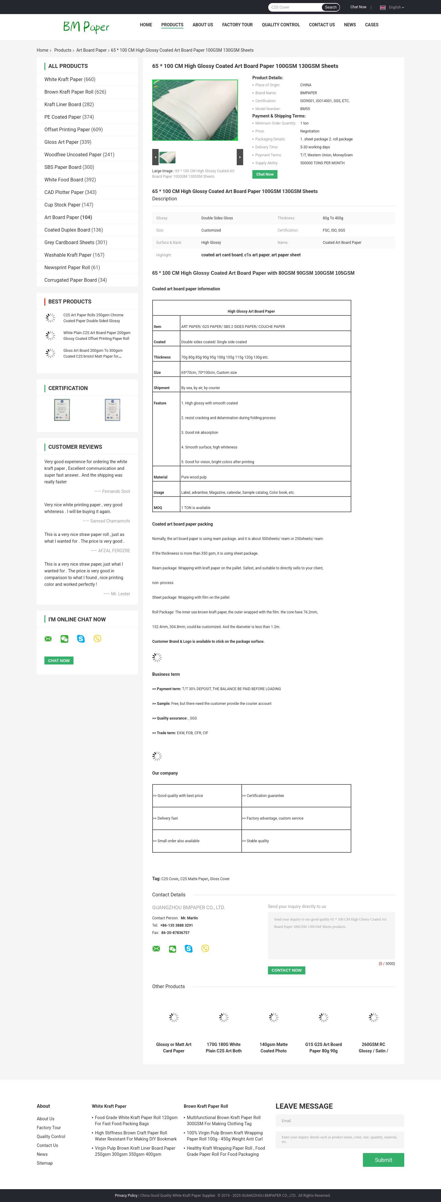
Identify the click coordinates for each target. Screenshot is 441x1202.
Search (331, 7)
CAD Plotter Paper (64, 192)
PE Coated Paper (62, 117)
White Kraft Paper (63, 79)
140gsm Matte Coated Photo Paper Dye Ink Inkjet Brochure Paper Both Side (273, 1048)
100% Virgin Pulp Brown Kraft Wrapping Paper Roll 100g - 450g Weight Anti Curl (225, 1135)
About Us (203, 24)
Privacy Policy (126, 1195)
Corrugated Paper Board (70, 280)
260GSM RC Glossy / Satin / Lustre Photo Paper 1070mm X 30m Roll (373, 1048)
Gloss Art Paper (61, 142)
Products (172, 24)
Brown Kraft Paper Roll (68, 92)
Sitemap (45, 1163)
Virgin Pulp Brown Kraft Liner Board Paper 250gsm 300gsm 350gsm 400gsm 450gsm (135, 1152)
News (350, 24)
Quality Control (281, 24)
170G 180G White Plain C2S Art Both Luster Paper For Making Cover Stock (224, 1048)
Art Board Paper (91, 50)
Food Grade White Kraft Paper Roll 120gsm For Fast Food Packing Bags (136, 1120)
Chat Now (358, 7)
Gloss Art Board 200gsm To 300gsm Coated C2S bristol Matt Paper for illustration (93, 356)
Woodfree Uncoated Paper (73, 155)
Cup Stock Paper (62, 205)
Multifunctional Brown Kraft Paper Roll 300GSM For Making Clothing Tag (224, 1120)
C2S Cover (169, 879)
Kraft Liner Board (62, 104)
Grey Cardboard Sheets (69, 242)
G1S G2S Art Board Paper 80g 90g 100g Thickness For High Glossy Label (323, 1048)
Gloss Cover (220, 879)
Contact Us (322, 24)
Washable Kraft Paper (68, 255)
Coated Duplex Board (67, 230)
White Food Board (63, 180)
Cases (372, 24)
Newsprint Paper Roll (67, 267)
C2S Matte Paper (194, 879)
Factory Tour (237, 24)
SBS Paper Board (62, 167)
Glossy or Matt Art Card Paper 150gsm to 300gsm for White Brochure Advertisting (173, 1048)
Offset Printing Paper (67, 129)
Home (146, 24)
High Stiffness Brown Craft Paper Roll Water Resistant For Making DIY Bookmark (136, 1135)
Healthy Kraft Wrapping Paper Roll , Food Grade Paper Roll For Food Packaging (226, 1151)
